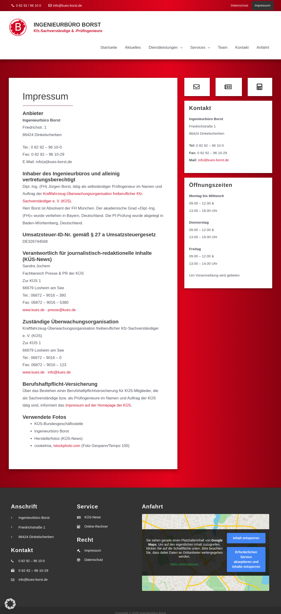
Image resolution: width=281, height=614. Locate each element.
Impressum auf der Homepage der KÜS (100, 400)
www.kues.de (34, 305)
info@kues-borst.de (65, 4)
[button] (10, 604)
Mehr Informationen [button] (184, 559)
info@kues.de (61, 367)
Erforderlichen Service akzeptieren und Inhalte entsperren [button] (246, 555)
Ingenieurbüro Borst (64, 21)
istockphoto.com (67, 441)
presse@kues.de (64, 305)
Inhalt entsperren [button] (246, 533)
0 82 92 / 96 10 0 (26, 4)
